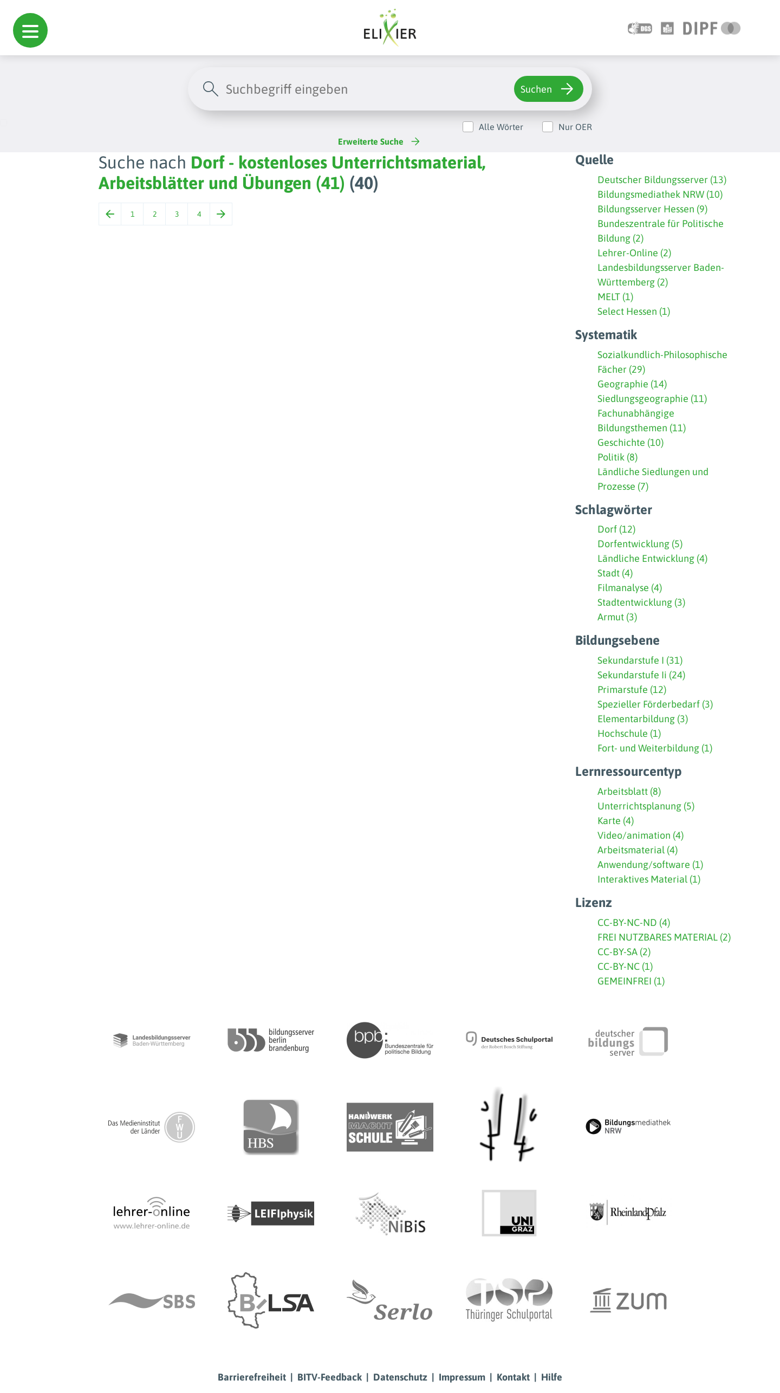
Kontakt (513, 1377)
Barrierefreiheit (252, 1377)
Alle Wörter (501, 127)
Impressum (462, 1377)
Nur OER (575, 127)
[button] (30, 30)
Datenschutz (400, 1377)
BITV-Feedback (329, 1377)
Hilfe (551, 1377)
